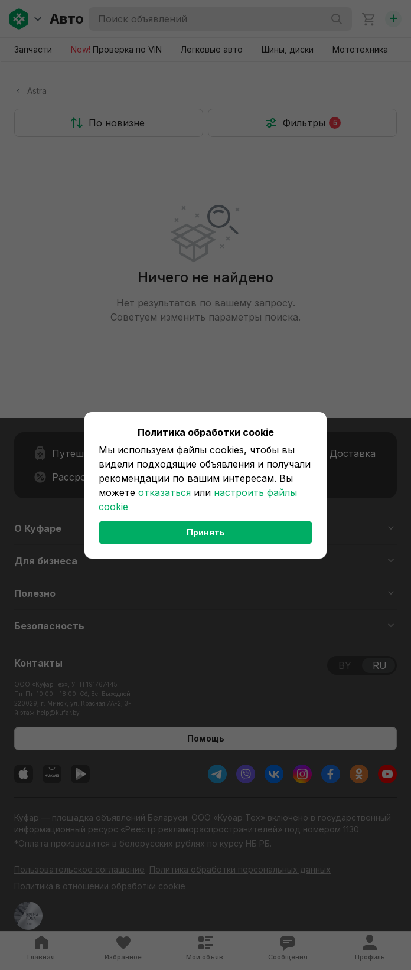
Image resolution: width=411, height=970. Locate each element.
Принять (206, 532)
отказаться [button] (164, 492)
